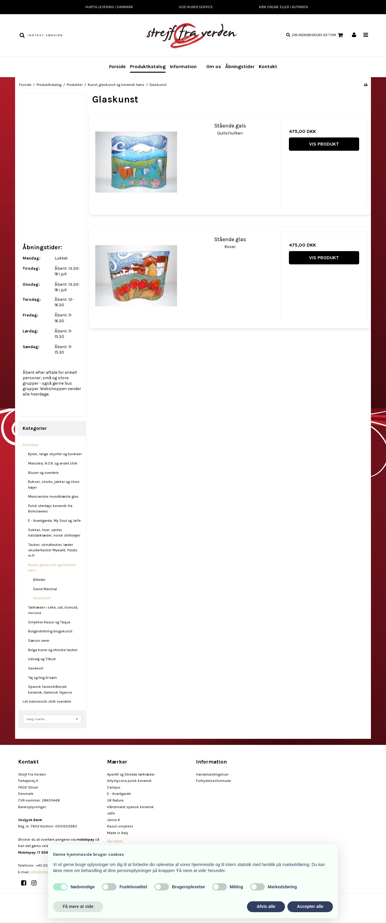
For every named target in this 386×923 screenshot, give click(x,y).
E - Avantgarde (119, 794)
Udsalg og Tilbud (41, 659)
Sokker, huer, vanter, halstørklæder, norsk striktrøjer (54, 532)
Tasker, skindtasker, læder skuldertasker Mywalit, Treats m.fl (53, 550)
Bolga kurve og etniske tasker (53, 650)
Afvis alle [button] (266, 906)
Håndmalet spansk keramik (130, 807)
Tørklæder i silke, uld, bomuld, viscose (53, 610)
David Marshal (45, 589)
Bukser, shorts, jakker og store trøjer (53, 484)
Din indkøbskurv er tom (318, 35)
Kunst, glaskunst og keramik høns (52, 567)
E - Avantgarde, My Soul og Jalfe (54, 520)
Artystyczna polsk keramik (129, 781)
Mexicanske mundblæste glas (53, 496)
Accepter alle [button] (310, 906)
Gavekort (35, 668)
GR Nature (115, 800)
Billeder (39, 580)
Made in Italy (117, 833)
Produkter (31, 445)
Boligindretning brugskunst (50, 631)
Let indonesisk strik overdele (47, 701)
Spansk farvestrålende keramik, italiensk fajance (50, 689)
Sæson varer (38, 640)
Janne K (113, 820)
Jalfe (111, 813)
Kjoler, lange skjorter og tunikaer (55, 454)
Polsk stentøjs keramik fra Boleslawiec (50, 508)
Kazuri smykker (120, 826)
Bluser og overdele (43, 473)
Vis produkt (324, 144)
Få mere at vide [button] (78, 906)
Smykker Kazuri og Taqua (49, 622)
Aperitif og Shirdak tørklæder (131, 774)
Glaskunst (41, 598)
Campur (113, 787)
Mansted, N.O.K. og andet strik (53, 463)
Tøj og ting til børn (42, 678)
